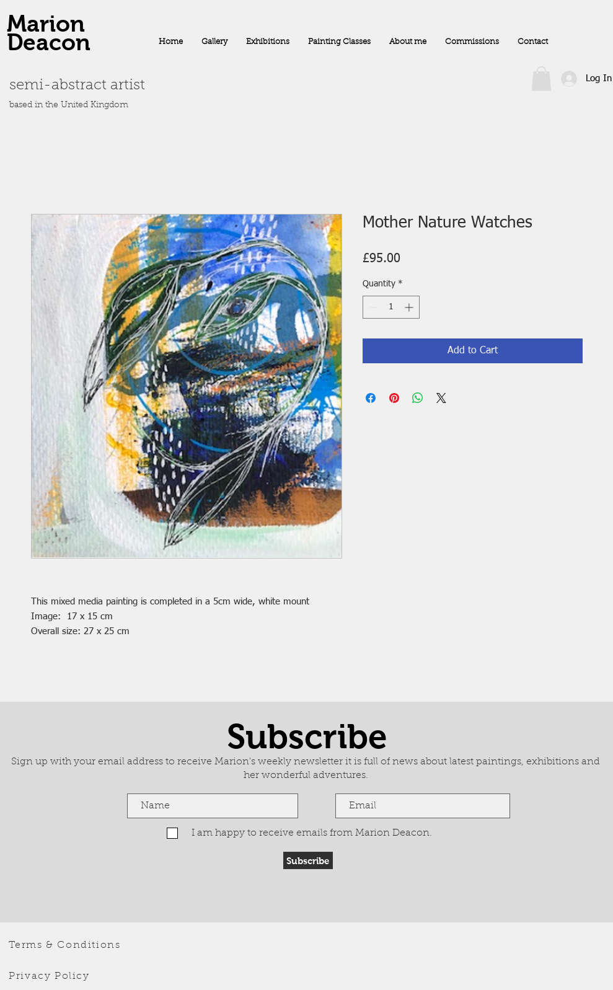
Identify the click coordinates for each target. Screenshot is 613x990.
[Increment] (410, 307)
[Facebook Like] (534, 113)
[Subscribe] (308, 860)
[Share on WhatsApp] (417, 398)
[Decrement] (372, 307)
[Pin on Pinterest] (394, 398)
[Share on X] (441, 398)
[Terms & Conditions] (66, 945)
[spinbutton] (391, 307)
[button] (541, 78)
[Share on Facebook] (370, 398)
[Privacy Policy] (51, 976)
